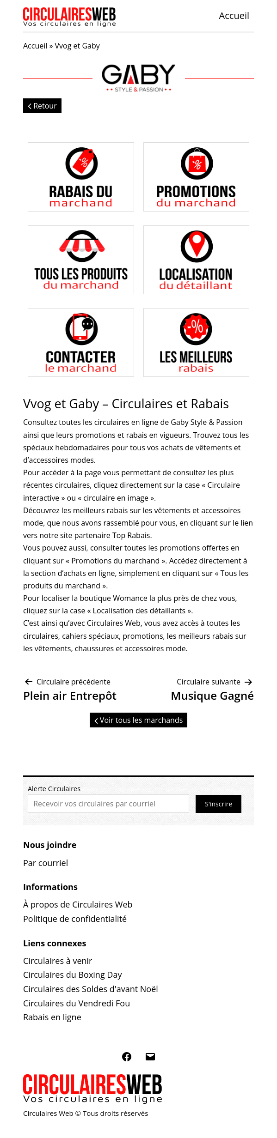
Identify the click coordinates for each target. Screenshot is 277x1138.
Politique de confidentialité (75, 918)
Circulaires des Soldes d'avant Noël (90, 988)
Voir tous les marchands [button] (138, 720)
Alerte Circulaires (54, 788)
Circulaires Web (114, 623)
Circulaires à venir (57, 960)
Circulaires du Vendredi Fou (76, 1003)
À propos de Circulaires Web (78, 904)
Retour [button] (42, 106)
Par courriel (45, 862)
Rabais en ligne (52, 1017)
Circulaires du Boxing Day (72, 974)
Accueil (234, 15)
